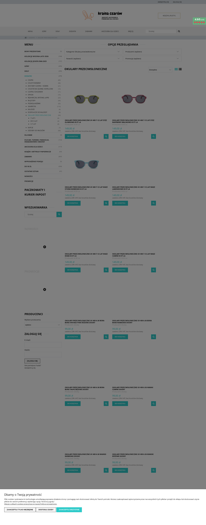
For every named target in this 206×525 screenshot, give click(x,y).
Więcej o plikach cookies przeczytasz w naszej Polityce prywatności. (30, 504)
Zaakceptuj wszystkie (69, 510)
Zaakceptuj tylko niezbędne (20, 510)
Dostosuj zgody (45, 510)
